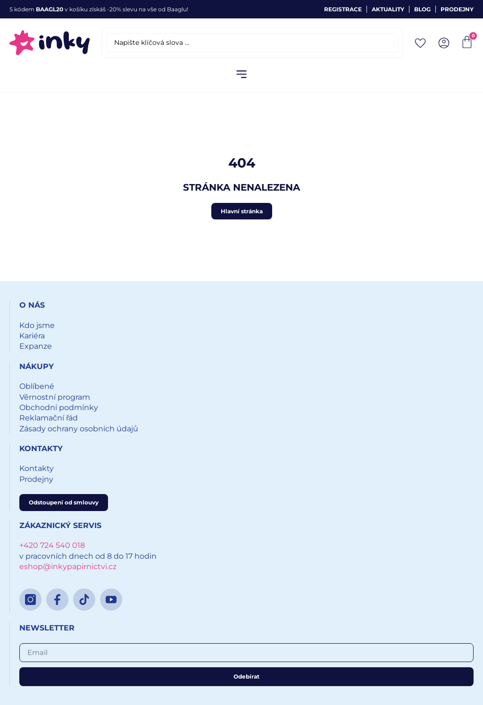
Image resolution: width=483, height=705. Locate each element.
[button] (242, 75)
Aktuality (388, 9)
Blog (422, 9)
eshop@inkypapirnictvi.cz (68, 566)
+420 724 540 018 (52, 545)
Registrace (343, 9)
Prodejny (457, 9)
